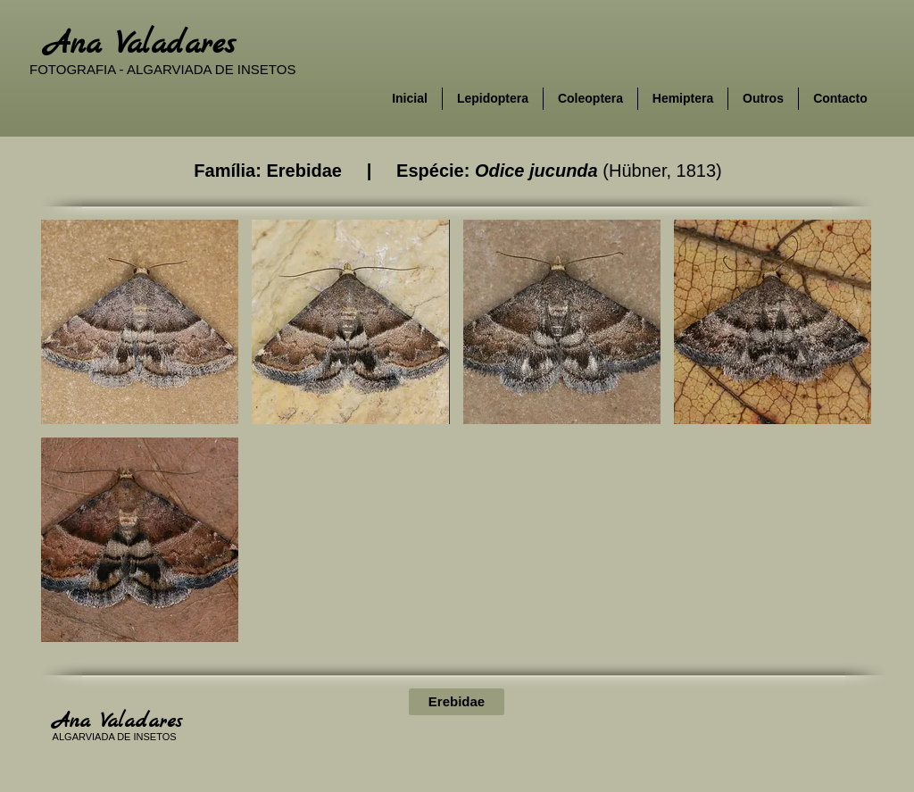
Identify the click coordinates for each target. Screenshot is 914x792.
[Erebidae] (456, 701)
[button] (139, 322)
